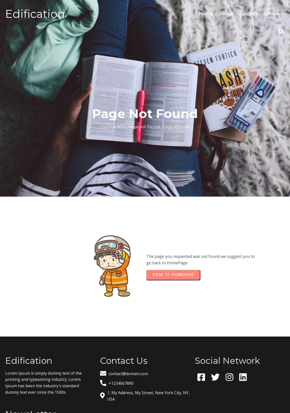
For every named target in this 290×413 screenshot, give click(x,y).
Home (106, 112)
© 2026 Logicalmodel (145, 394)
